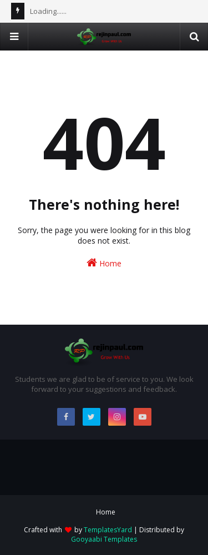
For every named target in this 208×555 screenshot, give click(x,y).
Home (104, 263)
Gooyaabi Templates (104, 539)
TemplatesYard (108, 529)
